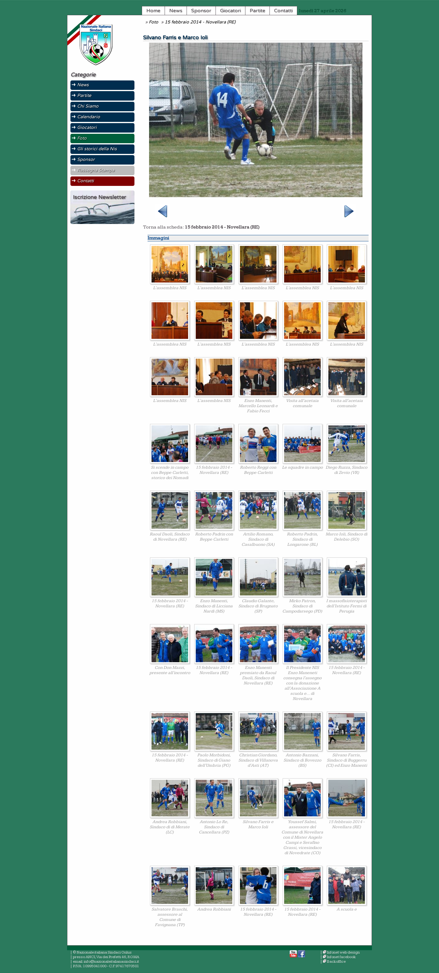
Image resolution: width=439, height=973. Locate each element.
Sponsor (201, 11)
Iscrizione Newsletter (99, 197)
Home (153, 11)
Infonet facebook (341, 957)
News (175, 11)
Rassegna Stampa (95, 170)
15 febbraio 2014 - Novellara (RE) (200, 22)
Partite (257, 11)
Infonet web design (343, 952)
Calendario (88, 116)
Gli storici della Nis (97, 148)
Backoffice (336, 961)
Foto (153, 22)
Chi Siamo (87, 106)
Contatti (283, 11)
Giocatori (230, 11)
